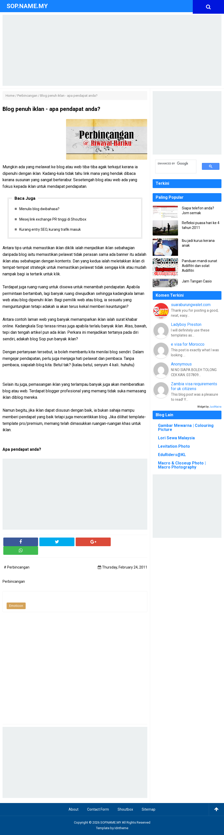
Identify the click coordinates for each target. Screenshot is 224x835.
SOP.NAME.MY (110, 822)
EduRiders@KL (172, 454)
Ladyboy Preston (186, 324)
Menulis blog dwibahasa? (39, 209)
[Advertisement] (112, 50)
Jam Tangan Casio (197, 281)
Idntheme (121, 828)
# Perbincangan (16, 567)
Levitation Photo (174, 446)
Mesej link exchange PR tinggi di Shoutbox (52, 219)
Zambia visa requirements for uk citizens (194, 386)
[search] (173, 163)
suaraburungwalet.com (191, 304)
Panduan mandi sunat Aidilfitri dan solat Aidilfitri (199, 266)
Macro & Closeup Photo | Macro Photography (182, 465)
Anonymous (181, 364)
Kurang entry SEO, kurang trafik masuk (50, 229)
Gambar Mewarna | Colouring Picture (186, 427)
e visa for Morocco (187, 344)
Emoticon (16, 606)
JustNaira (215, 406)
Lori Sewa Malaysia (176, 438)
